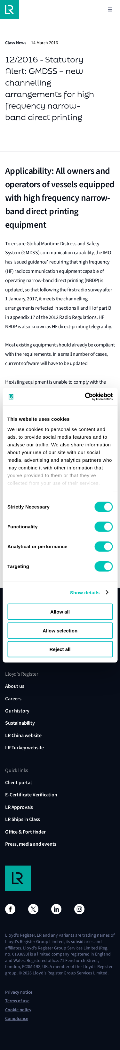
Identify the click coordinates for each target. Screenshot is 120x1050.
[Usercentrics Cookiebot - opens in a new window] (85, 396)
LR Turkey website (24, 747)
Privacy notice (18, 992)
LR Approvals (19, 807)
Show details (85, 592)
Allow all (60, 612)
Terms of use (17, 1001)
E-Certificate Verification (31, 794)
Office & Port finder (25, 831)
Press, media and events (30, 844)
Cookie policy (18, 1010)
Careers (13, 698)
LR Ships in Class (22, 819)
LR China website (23, 735)
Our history (17, 710)
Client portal (18, 782)
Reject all (60, 649)
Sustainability (20, 723)
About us (14, 686)
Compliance (16, 1018)
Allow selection (60, 630)
